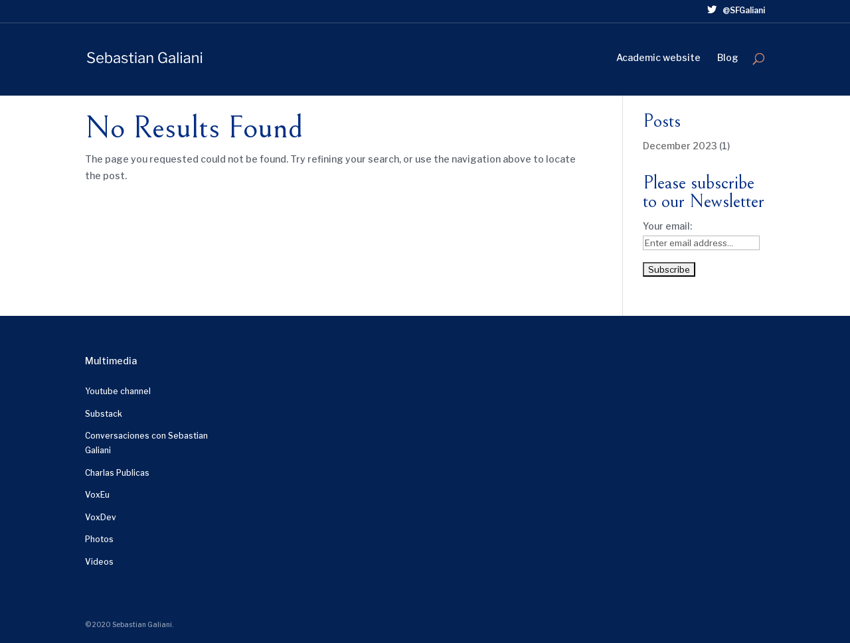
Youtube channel (118, 391)
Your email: (667, 226)
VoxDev (100, 517)
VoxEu (97, 495)
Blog (727, 58)
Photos (99, 539)
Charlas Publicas (117, 473)
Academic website (658, 58)
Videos (99, 562)
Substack (103, 414)
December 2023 (680, 145)
